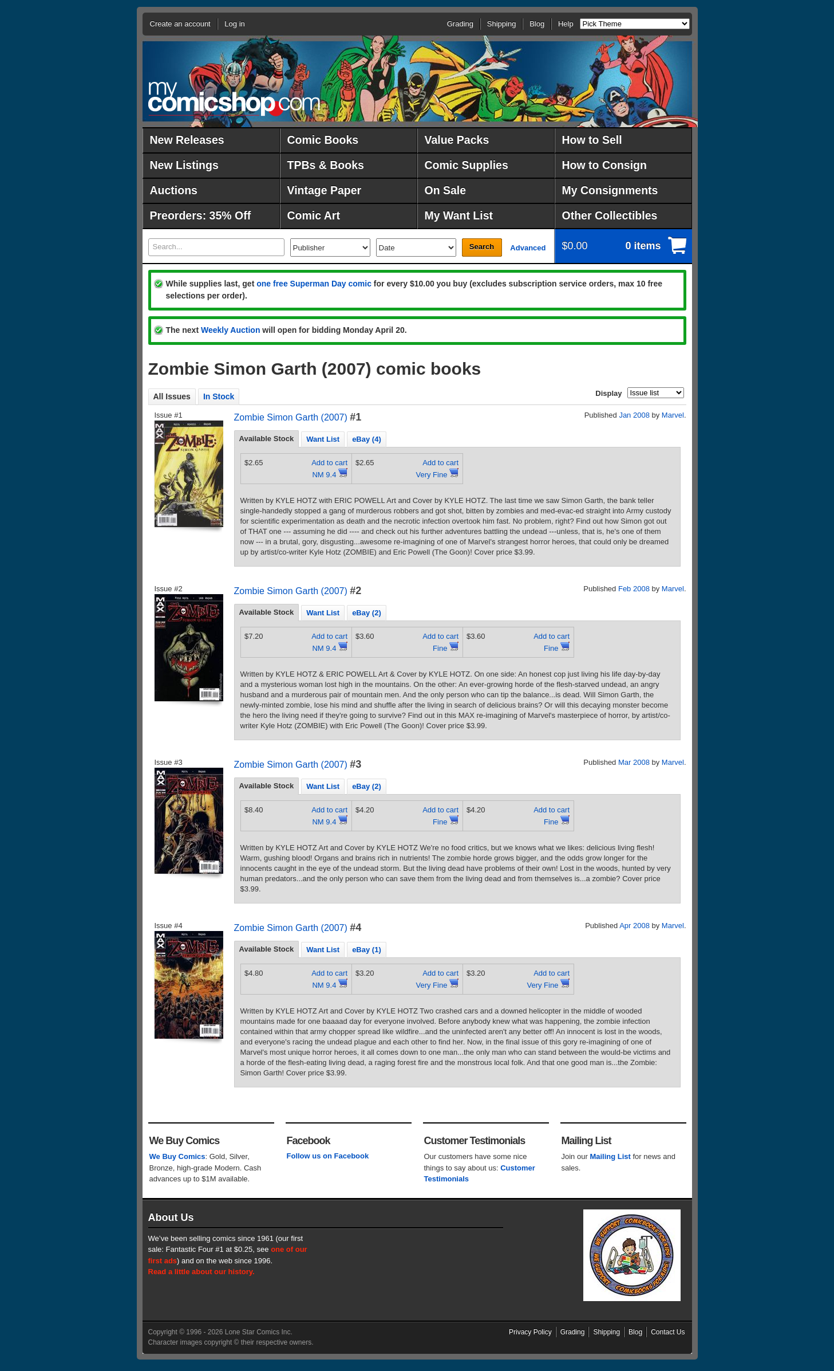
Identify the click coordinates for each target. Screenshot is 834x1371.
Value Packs (457, 139)
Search (481, 246)
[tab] (266, 438)
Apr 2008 (634, 925)
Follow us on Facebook (328, 1156)
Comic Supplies (466, 165)
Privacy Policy (530, 1332)
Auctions (173, 190)
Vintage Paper (324, 190)
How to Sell (592, 139)
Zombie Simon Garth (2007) (290, 417)
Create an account (180, 23)
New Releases (187, 139)
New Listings (184, 165)
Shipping (501, 23)
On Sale (446, 190)
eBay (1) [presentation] (366, 949)
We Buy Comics (177, 1156)
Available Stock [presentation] (266, 438)
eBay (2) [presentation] (366, 612)
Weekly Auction (230, 330)
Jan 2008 (634, 415)
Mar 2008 (634, 762)
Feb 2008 (634, 588)
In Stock (218, 396)
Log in (234, 23)
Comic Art (313, 215)
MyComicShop (234, 98)
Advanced (528, 248)
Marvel (673, 415)
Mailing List (610, 1156)
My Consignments (610, 190)
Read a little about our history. (201, 1271)
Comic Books (323, 139)
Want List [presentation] (322, 439)
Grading (460, 23)
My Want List (459, 215)
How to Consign (604, 165)
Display (608, 393)
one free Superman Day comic (313, 283)
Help (566, 23)
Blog (536, 23)
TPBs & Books (325, 165)
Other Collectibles (610, 215)
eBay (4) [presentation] (366, 439)
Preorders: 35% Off (200, 215)
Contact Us (668, 1332)
